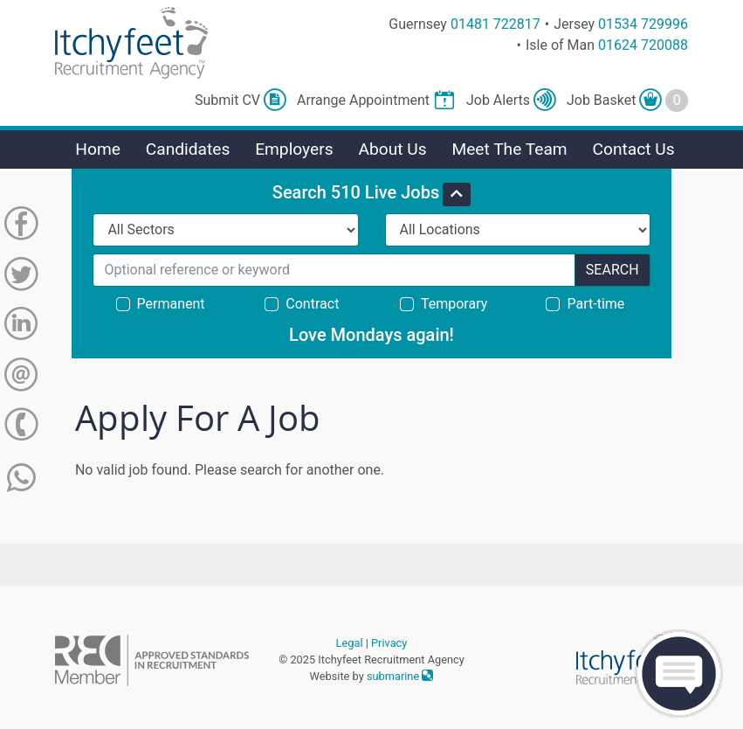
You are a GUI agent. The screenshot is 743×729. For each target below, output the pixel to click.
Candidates (188, 149)
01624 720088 (643, 45)
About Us (392, 149)
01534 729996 (643, 24)
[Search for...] (333, 270)
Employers (294, 149)
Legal (349, 642)
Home (97, 149)
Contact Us (633, 149)
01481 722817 (495, 24)
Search (612, 269)
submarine (400, 676)
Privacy (389, 642)
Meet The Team (509, 149)
